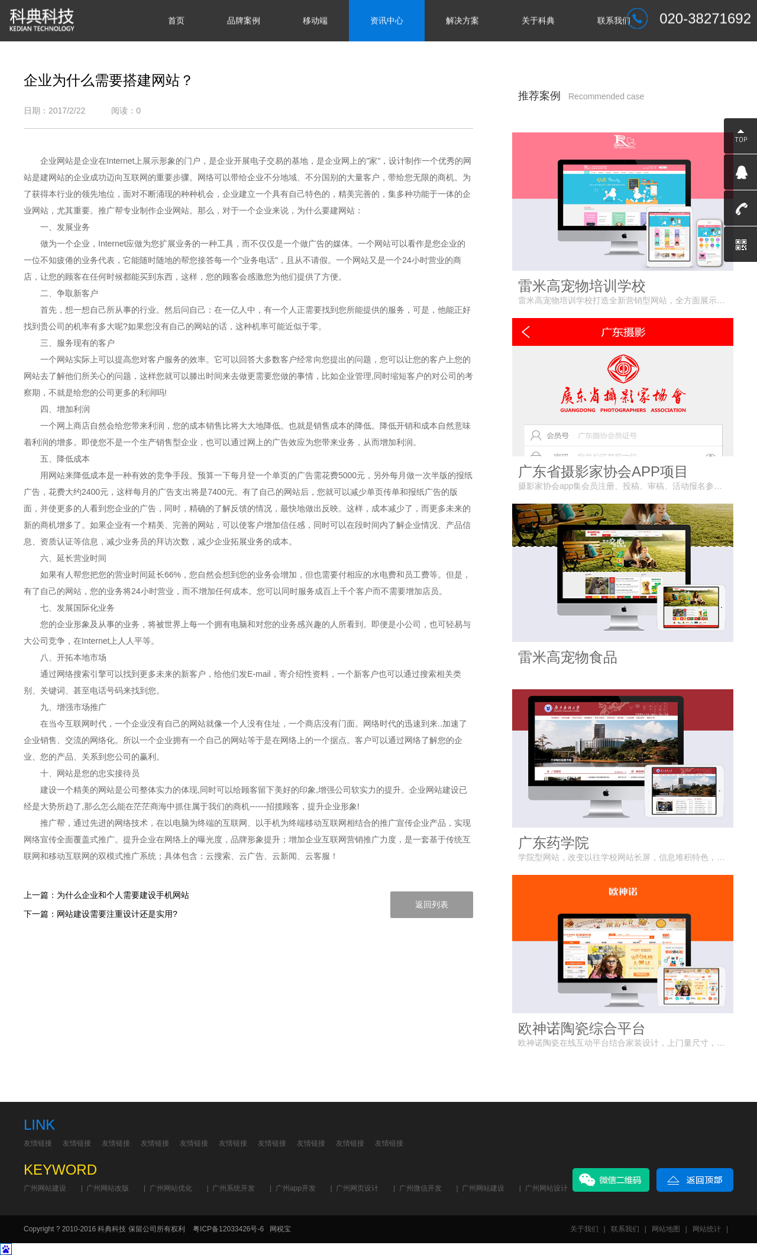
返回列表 (431, 904)
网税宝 (280, 1229)
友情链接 (38, 1143)
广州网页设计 (357, 1188)
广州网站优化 (171, 1188)
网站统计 (707, 1229)
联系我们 (625, 1229)
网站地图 (666, 1229)
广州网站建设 (45, 1188)
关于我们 (584, 1229)
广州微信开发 (420, 1188)
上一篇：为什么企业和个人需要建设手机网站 (106, 895)
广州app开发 (296, 1188)
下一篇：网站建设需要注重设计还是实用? (100, 914)
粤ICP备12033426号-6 (228, 1229)
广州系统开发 (233, 1188)
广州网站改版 (107, 1188)
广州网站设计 (546, 1188)
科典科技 (112, 1229)
